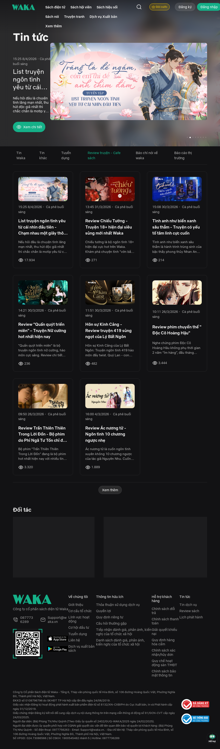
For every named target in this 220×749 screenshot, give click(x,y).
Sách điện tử (55, 7)
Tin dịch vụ (188, 604)
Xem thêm (53, 26)
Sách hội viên (81, 7)
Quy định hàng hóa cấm (163, 642)
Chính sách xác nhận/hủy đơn (164, 652)
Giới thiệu (75, 604)
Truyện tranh (74, 16)
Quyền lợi (103, 611)
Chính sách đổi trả (163, 611)
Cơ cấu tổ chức (80, 611)
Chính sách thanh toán (165, 621)
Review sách (189, 611)
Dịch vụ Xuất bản (103, 16)
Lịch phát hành (191, 617)
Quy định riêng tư (109, 617)
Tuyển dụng (77, 634)
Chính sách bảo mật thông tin (164, 673)
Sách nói (52, 16)
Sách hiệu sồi (107, 7)
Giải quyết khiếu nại (164, 631)
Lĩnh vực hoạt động (78, 619)
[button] (201, 84)
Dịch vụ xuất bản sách (81, 648)
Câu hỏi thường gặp (111, 623)
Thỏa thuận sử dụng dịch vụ (118, 604)
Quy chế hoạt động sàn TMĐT (164, 663)
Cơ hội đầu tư (78, 627)
